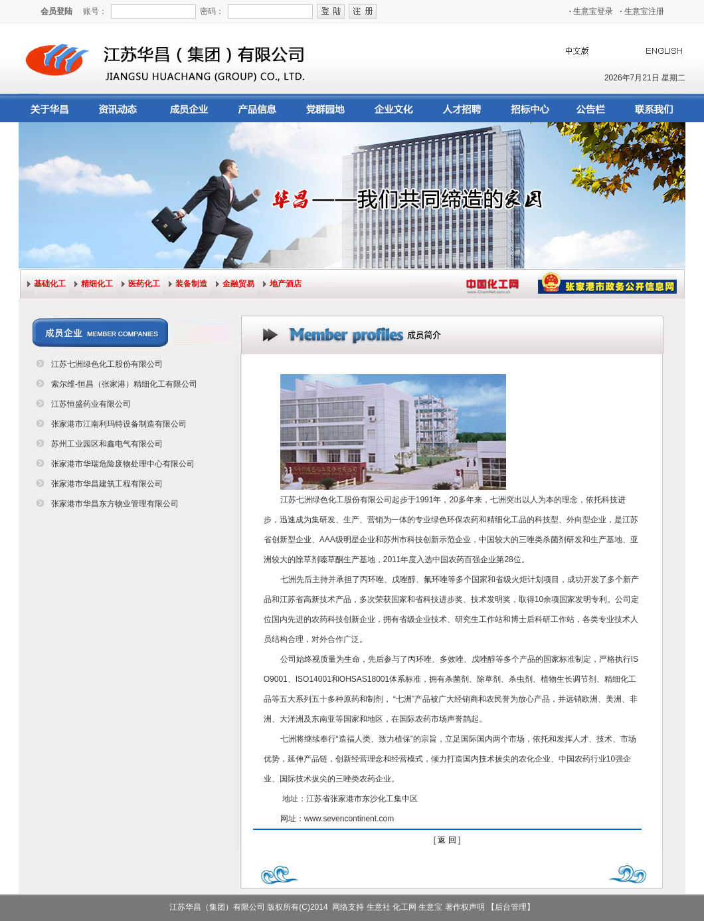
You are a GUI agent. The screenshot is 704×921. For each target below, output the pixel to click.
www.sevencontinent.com (349, 818)
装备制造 (191, 283)
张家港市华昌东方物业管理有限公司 (115, 503)
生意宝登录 (591, 11)
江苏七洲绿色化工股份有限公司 (107, 364)
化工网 (404, 907)
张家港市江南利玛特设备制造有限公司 (119, 424)
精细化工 (97, 283)
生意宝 (430, 907)
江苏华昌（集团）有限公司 (217, 907)
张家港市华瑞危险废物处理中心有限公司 (123, 463)
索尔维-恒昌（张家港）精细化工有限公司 (124, 384)
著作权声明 (465, 907)
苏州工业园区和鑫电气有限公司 (107, 444)
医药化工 (144, 283)
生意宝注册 (642, 11)
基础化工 (50, 283)
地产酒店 (286, 283)
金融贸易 (238, 283)
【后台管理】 (511, 907)
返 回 (447, 840)
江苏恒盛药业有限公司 (91, 404)
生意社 (379, 907)
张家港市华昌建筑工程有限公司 (107, 483)
